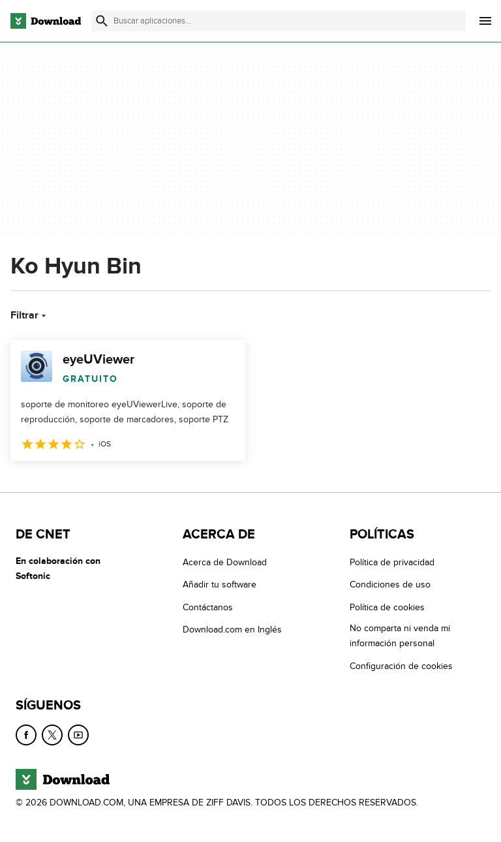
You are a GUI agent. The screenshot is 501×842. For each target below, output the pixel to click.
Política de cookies (387, 607)
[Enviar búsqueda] (101, 20)
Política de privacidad (392, 562)
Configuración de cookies (401, 666)
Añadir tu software (219, 584)
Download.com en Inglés (232, 629)
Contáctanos (208, 607)
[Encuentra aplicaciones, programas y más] (278, 20)
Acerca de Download (225, 562)
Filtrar (29, 315)
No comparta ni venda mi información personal (400, 636)
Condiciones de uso (390, 584)
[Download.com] (45, 21)
